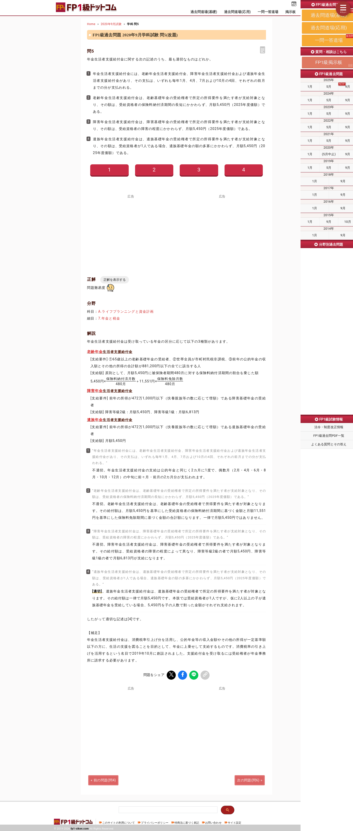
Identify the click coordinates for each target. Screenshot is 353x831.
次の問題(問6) (248, 779)
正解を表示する (114, 280)
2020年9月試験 (111, 24)
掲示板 (290, 12)
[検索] (167, 809)
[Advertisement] (131, 232)
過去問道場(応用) (237, 12)
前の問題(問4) (105, 779)
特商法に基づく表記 (187, 821)
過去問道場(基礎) (203, 12)
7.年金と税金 (109, 318)
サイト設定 (234, 821)
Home (91, 24)
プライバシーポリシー (154, 821)
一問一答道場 (268, 12)
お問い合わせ (213, 821)
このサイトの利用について (118, 821)
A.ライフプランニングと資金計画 (126, 311)
